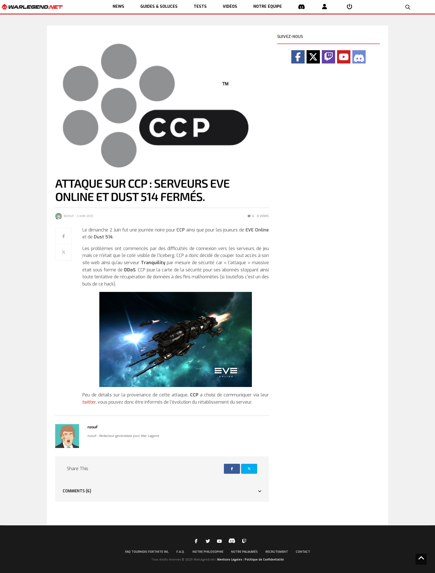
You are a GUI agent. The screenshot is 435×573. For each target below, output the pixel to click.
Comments (77, 491)
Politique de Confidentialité (264, 559)
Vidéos (230, 6)
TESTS (200, 6)
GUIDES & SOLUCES (159, 6)
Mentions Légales (229, 559)
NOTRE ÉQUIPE (267, 6)
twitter (89, 402)
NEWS (118, 6)
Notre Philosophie (208, 552)
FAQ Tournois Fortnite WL (147, 552)
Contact (303, 552)
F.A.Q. (180, 552)
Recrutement (276, 552)
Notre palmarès (244, 552)
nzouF (69, 216)
